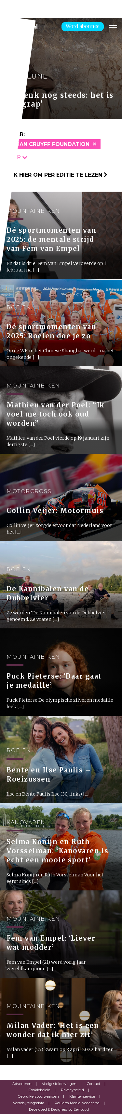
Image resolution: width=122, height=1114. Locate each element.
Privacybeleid (72, 1090)
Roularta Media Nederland (77, 1103)
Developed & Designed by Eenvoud (59, 1109)
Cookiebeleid (39, 1090)
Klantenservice (82, 1096)
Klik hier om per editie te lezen (56, 175)
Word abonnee (83, 26)
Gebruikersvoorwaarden (38, 1096)
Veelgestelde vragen (59, 1083)
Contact (93, 1083)
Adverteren (22, 1083)
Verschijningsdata (28, 1103)
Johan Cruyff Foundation (48, 144)
